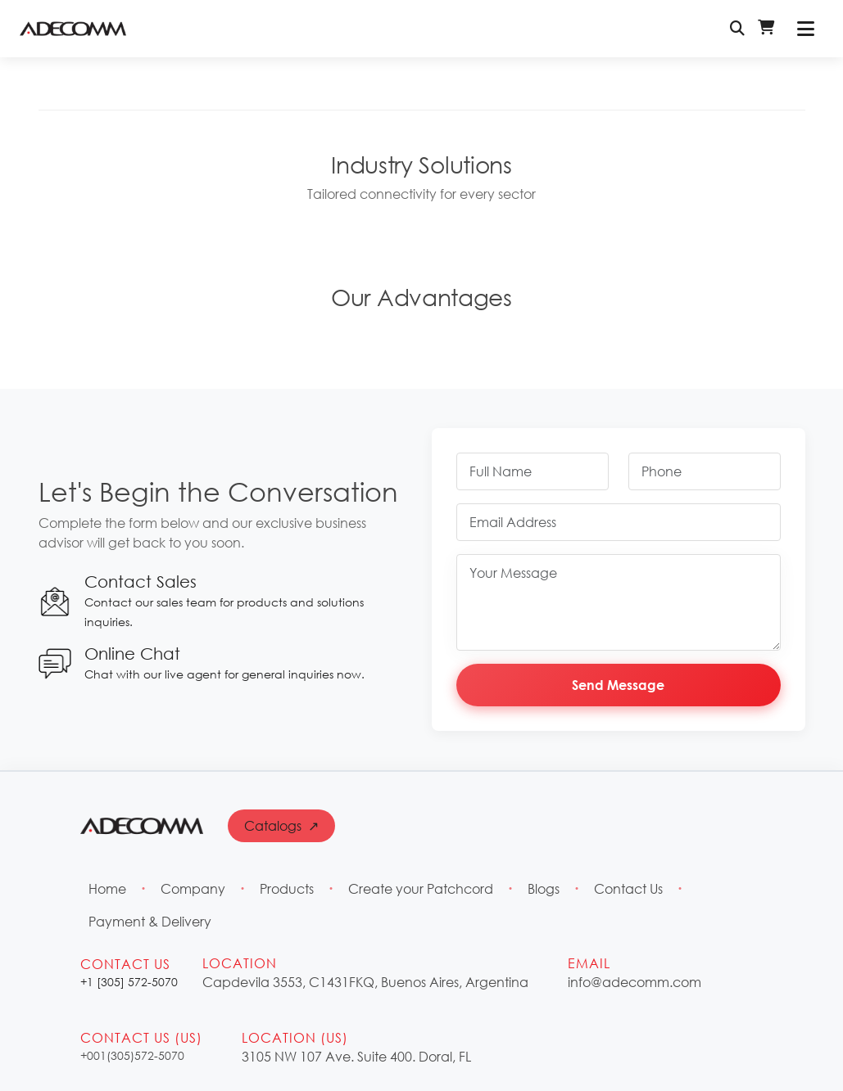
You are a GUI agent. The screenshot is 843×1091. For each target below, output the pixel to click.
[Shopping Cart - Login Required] (766, 28)
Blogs (544, 888)
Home (107, 888)
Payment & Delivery (149, 921)
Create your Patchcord (420, 888)
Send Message (618, 684)
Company (193, 888)
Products (287, 888)
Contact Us (628, 888)
